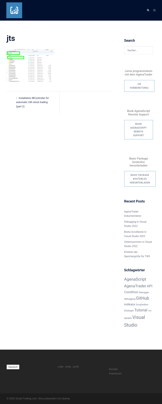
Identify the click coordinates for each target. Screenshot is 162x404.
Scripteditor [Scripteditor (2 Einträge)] (142, 304)
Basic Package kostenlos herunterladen (140, 179)
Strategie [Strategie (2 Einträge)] (129, 310)
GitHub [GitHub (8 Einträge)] (142, 298)
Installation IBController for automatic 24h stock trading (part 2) (32, 102)
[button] (148, 10)
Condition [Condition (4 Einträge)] (131, 292)
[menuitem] (13, 367)
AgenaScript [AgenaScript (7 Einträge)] (135, 279)
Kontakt (113, 369)
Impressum (115, 373)
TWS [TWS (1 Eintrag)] (149, 311)
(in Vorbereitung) (139, 86)
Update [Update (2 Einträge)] (128, 318)
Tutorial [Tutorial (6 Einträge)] (140, 310)
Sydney (66, 398)
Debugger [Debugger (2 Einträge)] (144, 292)
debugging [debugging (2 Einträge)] (129, 298)
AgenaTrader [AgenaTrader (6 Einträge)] (135, 286)
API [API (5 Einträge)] (149, 286)
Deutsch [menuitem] (13, 366)
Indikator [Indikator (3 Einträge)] (129, 304)
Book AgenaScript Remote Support (138, 130)
